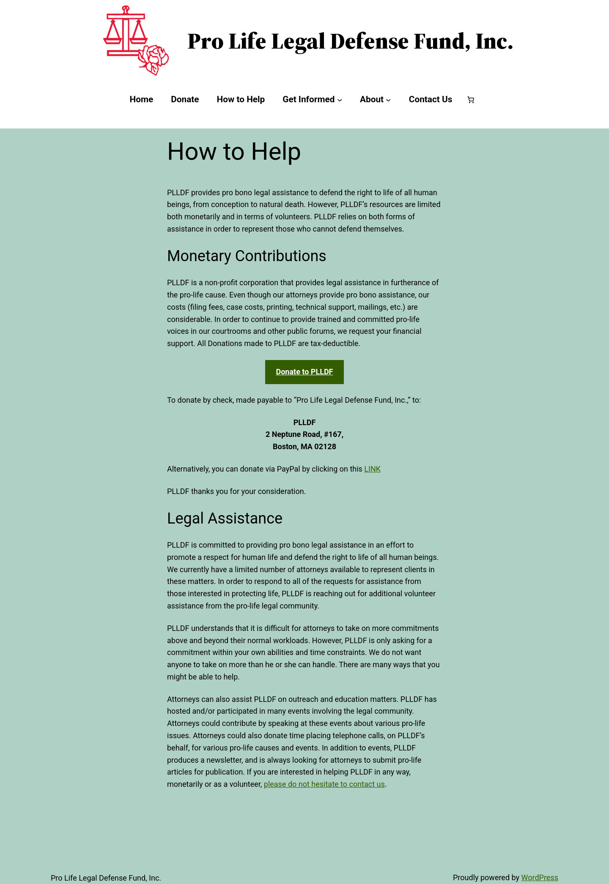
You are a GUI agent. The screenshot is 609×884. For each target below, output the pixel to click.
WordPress (539, 877)
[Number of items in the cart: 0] (470, 99)
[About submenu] (388, 99)
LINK (372, 468)
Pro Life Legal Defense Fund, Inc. (350, 40)
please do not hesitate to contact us (324, 784)
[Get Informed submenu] (339, 99)
